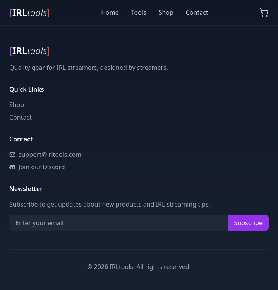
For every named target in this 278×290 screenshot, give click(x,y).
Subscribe (248, 223)
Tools (138, 12)
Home (110, 12)
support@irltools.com (45, 154)
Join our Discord (37, 167)
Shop (166, 12)
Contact (197, 12)
